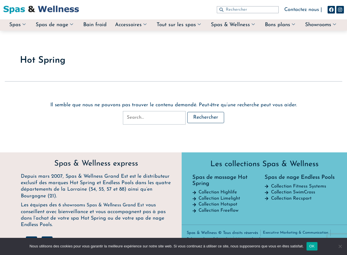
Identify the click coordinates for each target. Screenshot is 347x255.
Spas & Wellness (256, 22)
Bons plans (305, 22)
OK (312, 246)
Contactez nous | (300, 9)
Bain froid (113, 22)
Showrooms (172, 29)
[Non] (340, 246)
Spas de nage (71, 22)
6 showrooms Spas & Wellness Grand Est (105, 204)
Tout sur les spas (200, 22)
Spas (33, 22)
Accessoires (151, 22)
